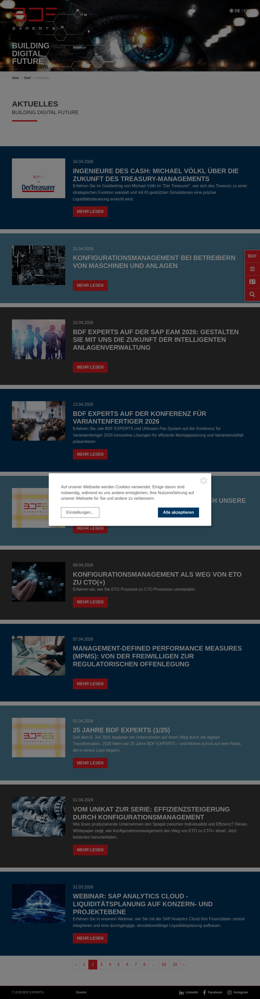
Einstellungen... (80, 512)
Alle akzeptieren (178, 512)
